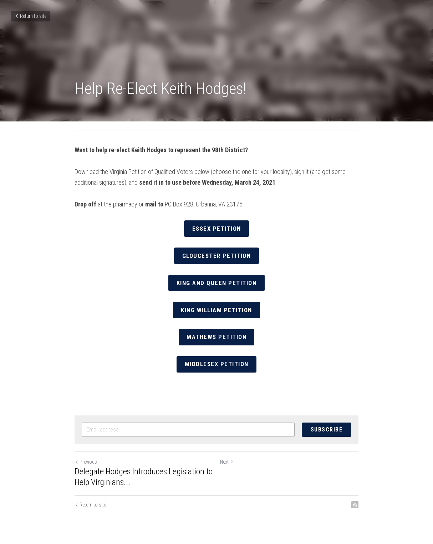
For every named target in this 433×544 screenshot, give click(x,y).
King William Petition (216, 307)
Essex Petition (216, 228)
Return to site (30, 16)
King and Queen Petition (217, 281)
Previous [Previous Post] (86, 457)
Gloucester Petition (216, 254)
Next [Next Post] (227, 457)
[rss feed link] (354, 500)
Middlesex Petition (216, 360)
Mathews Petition (217, 333)
